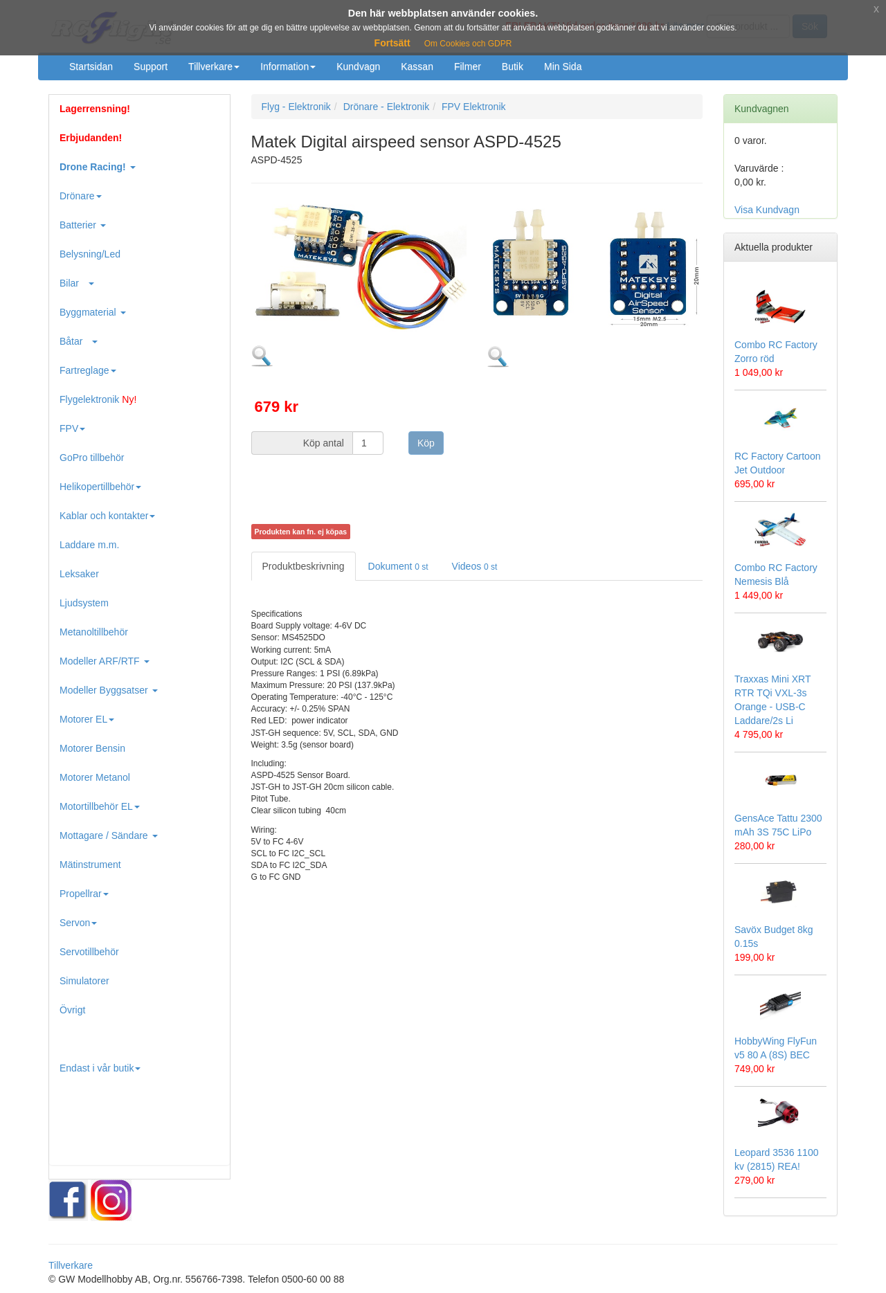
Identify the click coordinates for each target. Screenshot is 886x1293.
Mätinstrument (90, 864)
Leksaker (79, 573)
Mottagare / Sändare (109, 835)
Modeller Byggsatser (109, 690)
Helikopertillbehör (100, 486)
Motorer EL (87, 719)
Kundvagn (358, 66)
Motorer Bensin (92, 748)
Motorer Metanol (95, 777)
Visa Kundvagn (766, 209)
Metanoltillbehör (94, 632)
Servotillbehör (89, 951)
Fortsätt (392, 42)
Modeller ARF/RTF (105, 661)
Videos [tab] (475, 566)
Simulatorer (84, 980)
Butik (512, 66)
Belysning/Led (90, 254)
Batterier (83, 224)
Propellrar (84, 893)
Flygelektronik (98, 399)
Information (288, 66)
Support (151, 66)
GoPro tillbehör (92, 457)
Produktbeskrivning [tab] (303, 566)
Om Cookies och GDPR (468, 43)
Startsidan (91, 66)
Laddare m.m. (89, 544)
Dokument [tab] (398, 566)
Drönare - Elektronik (386, 106)
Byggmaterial (93, 312)
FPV (72, 428)
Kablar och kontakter (107, 515)
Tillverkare (213, 66)
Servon (78, 922)
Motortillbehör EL (100, 806)
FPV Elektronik (474, 106)
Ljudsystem (84, 602)
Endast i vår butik (100, 1068)
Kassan (417, 66)
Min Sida (562, 66)
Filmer (467, 66)
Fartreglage (88, 370)
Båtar (79, 341)
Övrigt (72, 1009)
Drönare (81, 195)
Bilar (77, 283)
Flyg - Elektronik (296, 106)
